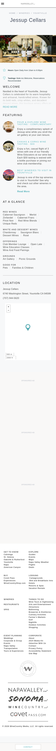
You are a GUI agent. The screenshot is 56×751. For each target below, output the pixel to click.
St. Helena (9, 557)
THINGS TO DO (36, 599)
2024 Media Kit (36, 641)
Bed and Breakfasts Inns (41, 580)
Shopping (33, 627)
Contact (28, 747)
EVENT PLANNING (13, 636)
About (31, 638)
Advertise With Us (37, 643)
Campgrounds (36, 578)
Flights (32, 565)
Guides (32, 554)
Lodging (33, 575)
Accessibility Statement (40, 651)
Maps (31, 559)
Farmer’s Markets (37, 617)
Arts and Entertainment (40, 604)
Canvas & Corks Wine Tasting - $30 (31, 143)
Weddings (8, 638)
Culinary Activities (37, 615)
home (12, 13)
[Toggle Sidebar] (2, 3)
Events (32, 557)
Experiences (10, 580)
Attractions (34, 607)
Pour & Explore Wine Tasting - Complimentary (34, 123)
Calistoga (8, 554)
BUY (6, 575)
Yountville (8, 562)
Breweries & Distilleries (40, 612)
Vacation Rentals (37, 588)
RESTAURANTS (11, 604)
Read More (10, 107)
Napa (6, 565)
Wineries (24, 13)
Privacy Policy (35, 648)
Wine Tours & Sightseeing (41, 602)
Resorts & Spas (36, 586)
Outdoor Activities (37, 625)
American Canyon (12, 567)
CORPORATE (35, 636)
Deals (31, 567)
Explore (33, 552)
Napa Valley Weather (39, 562)
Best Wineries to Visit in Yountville (34, 171)
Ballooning (34, 609)
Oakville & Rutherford (14, 559)
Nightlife (33, 622)
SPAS (6, 609)
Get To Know (11, 552)
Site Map (33, 653)
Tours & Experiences (14, 651)
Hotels (32, 583)
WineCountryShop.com (15, 583)
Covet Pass (9, 578)
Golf (31, 620)
